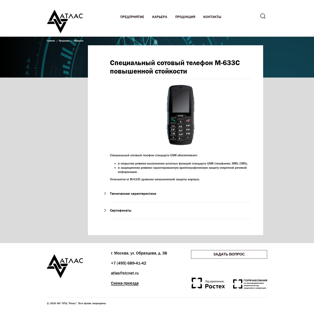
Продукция (185, 17)
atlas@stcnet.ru (125, 273)
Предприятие (132, 17)
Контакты (212, 17)
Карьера (159, 17)
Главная (51, 40)
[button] (180, 193)
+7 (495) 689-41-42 (128, 263)
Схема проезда (125, 283)
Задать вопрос (229, 254)
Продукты (78, 40)
